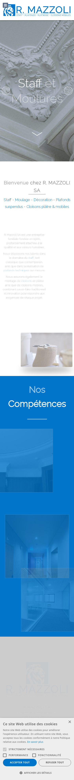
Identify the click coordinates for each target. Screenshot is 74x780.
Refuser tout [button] (55, 762)
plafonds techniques (13, 270)
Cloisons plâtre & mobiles (47, 206)
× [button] (69, 722)
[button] (37, 772)
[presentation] (6, 90)
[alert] (37, 749)
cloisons (21, 279)
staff (25, 259)
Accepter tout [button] (20, 762)
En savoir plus (35, 742)
